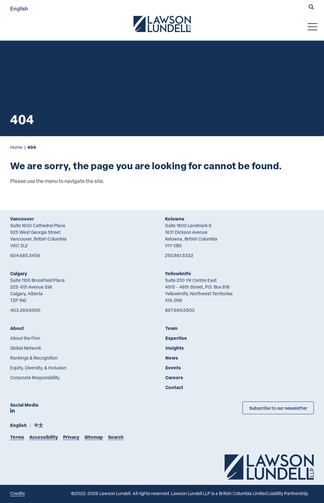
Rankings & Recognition (34, 358)
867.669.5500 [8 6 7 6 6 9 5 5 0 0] (180, 310)
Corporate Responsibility (35, 377)
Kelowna (174, 218)
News (171, 357)
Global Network (25, 348)
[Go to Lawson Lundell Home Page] (162, 24)
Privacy (71, 437)
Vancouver (22, 218)
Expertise (176, 338)
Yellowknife (178, 273)
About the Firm (25, 338)
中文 (38, 425)
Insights (174, 348)
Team (171, 328)
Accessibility (43, 437)
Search (116, 437)
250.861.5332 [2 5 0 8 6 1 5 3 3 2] (179, 255)
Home (16, 147)
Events (173, 367)
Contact (174, 387)
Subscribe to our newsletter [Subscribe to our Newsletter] (278, 408)
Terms (17, 437)
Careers (174, 377)
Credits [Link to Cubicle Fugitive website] (17, 493)
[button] (311, 7)
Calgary (18, 273)
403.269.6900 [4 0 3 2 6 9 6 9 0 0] (25, 310)
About (17, 328)
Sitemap (93, 437)
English (19, 8)
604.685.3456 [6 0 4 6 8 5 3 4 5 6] (25, 255)
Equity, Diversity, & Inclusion (38, 368)
